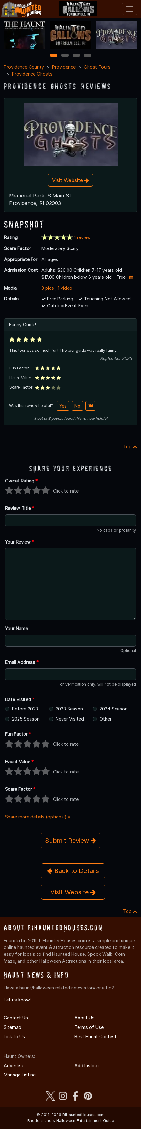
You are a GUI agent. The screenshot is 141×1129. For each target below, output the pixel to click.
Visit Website (70, 180)
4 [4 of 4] (87, 56)
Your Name (16, 628)
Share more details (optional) (37, 816)
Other (105, 718)
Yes (63, 405)
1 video (65, 288)
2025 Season (26, 718)
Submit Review (70, 840)
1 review (82, 237)
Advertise (14, 1065)
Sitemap (12, 1027)
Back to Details (73, 871)
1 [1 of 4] (53, 56)
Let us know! (17, 999)
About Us (84, 1017)
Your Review (19, 542)
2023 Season (69, 708)
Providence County (24, 67)
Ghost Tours (97, 67)
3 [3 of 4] (76, 56)
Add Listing (86, 1065)
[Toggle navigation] (129, 9)
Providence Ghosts (32, 74)
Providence (64, 67)
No (77, 405)
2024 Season (113, 708)
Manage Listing (20, 1074)
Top (130, 446)
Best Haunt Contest (95, 1036)
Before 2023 (25, 708)
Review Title (19, 508)
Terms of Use (89, 1027)
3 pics (47, 288)
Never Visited (70, 718)
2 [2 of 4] (65, 56)
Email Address (22, 662)
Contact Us (16, 1017)
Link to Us (14, 1036)
